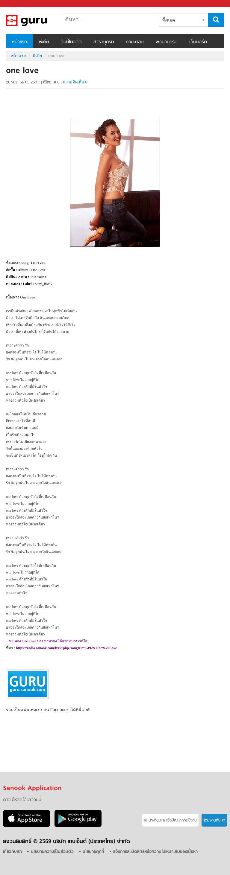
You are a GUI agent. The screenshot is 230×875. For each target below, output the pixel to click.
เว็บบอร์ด (198, 42)
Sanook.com (18, 3)
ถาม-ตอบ (135, 42)
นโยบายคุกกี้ (93, 851)
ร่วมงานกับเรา (214, 820)
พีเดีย (44, 42)
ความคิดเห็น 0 (75, 82)
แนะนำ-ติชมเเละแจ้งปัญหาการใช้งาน (170, 820)
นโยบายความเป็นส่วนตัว (52, 851)
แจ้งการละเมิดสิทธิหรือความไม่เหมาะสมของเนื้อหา (155, 851)
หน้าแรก (19, 42)
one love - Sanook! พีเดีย (37, 21)
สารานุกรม (103, 42)
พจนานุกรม (166, 42)
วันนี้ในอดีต (71, 42)
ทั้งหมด (168, 20)
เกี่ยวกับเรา (12, 851)
